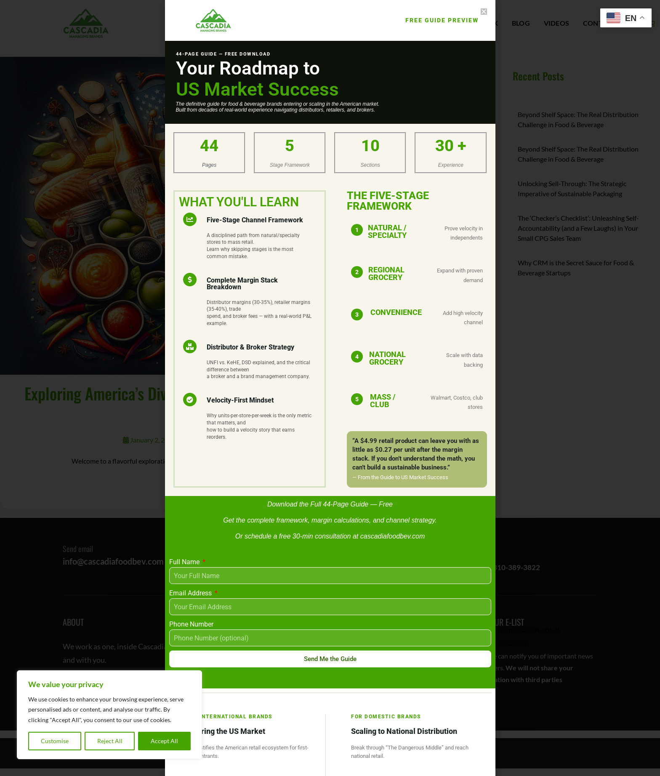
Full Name (185, 562)
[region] (109, 715)
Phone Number (191, 624)
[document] (330, 388)
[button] (484, 11)
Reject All (109, 740)
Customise (55, 740)
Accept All (164, 740)
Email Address (191, 593)
